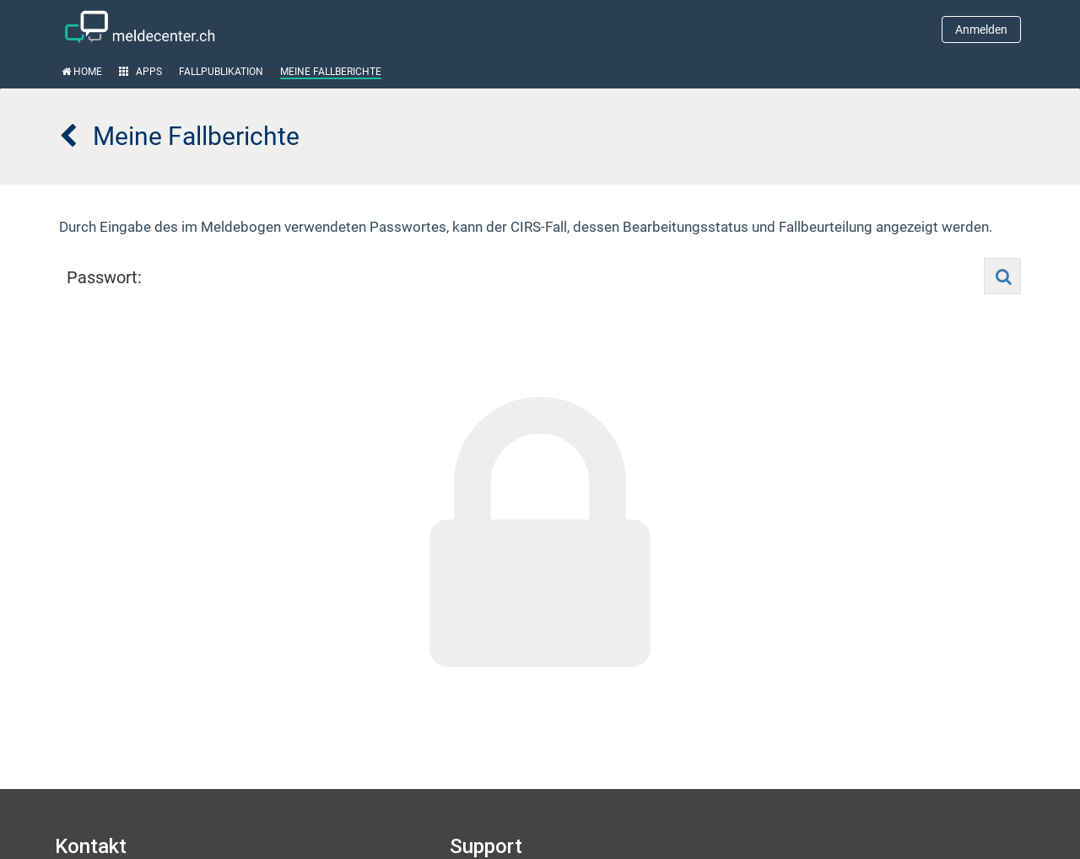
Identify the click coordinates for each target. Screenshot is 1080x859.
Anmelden (981, 29)
